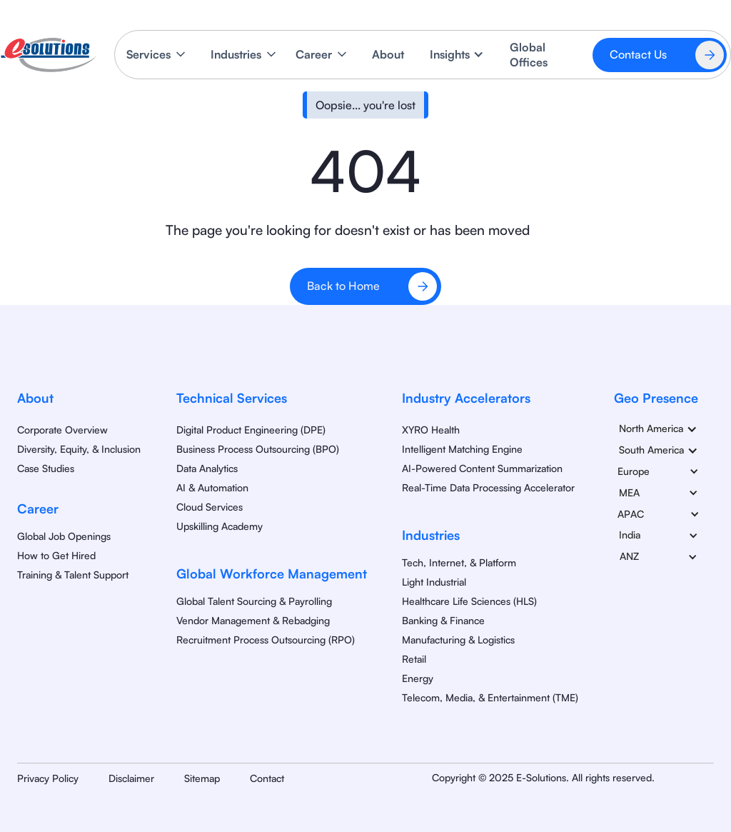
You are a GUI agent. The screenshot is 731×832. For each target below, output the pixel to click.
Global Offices (529, 54)
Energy (417, 678)
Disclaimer (131, 778)
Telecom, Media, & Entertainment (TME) (490, 697)
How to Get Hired (56, 555)
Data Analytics (207, 468)
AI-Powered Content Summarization (482, 468)
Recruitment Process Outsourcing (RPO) (265, 639)
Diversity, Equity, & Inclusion (79, 449)
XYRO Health (431, 429)
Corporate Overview (62, 429)
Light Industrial (434, 582)
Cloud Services (209, 507)
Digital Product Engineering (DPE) (251, 429)
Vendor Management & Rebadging (253, 620)
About (388, 54)
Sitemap (202, 778)
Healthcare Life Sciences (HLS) (469, 601)
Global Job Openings (64, 536)
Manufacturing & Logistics (458, 639)
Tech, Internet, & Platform (459, 562)
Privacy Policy (48, 778)
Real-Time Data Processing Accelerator (488, 487)
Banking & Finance (443, 620)
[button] (157, 54)
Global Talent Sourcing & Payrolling (254, 601)
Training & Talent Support (72, 574)
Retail (414, 659)
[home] (48, 55)
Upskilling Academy (219, 526)
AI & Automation (212, 487)
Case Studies (45, 468)
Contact (267, 778)
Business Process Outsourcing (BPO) (257, 449)
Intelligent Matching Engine (462, 449)
